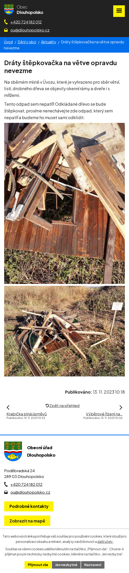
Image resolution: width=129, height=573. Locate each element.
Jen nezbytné (66, 565)
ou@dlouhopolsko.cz (30, 29)
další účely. (105, 541)
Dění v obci (27, 41)
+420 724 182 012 (26, 21)
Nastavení (92, 565)
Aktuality (48, 41)
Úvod (8, 41)
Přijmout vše (38, 565)
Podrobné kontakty (28, 506)
